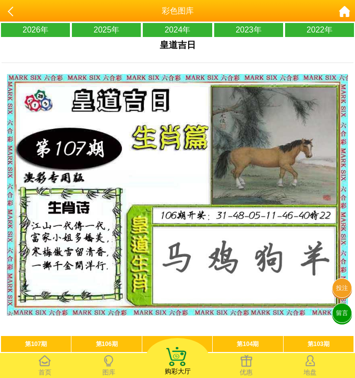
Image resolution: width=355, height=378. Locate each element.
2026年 (35, 30)
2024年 (178, 30)
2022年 (320, 30)
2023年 (249, 30)
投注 (342, 288)
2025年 (107, 30)
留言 (342, 313)
